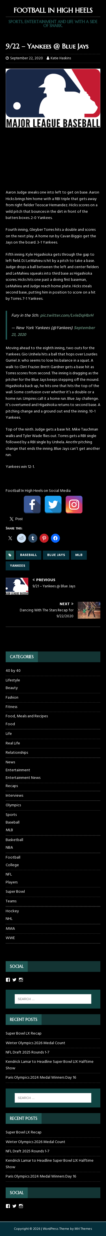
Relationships (17, 753)
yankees (17, 566)
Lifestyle (13, 680)
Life (9, 734)
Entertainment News (23, 778)
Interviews (14, 795)
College (12, 865)
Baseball (13, 823)
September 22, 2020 (26, 58)
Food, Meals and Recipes (27, 716)
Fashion (12, 697)
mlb (79, 555)
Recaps (12, 786)
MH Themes (83, 1229)
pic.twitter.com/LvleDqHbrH (66, 315)
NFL (9, 874)
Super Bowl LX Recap (24, 1033)
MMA (10, 929)
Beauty (12, 688)
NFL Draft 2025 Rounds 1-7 (27, 1052)
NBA (9, 848)
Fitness (11, 707)
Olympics (13, 805)
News (10, 762)
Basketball (14, 840)
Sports (11, 815)
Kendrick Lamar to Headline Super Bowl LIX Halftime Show (50, 1065)
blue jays (56, 555)
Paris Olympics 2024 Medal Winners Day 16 (41, 1077)
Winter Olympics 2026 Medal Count (35, 1043)
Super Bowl (15, 892)
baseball (28, 555)
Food (10, 724)
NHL (9, 919)
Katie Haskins (61, 58)
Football (13, 857)
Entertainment (18, 770)
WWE (10, 938)
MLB (9, 830)
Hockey (12, 911)
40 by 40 (13, 671)
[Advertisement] (53, 161)
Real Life (13, 743)
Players (12, 882)
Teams (11, 901)
